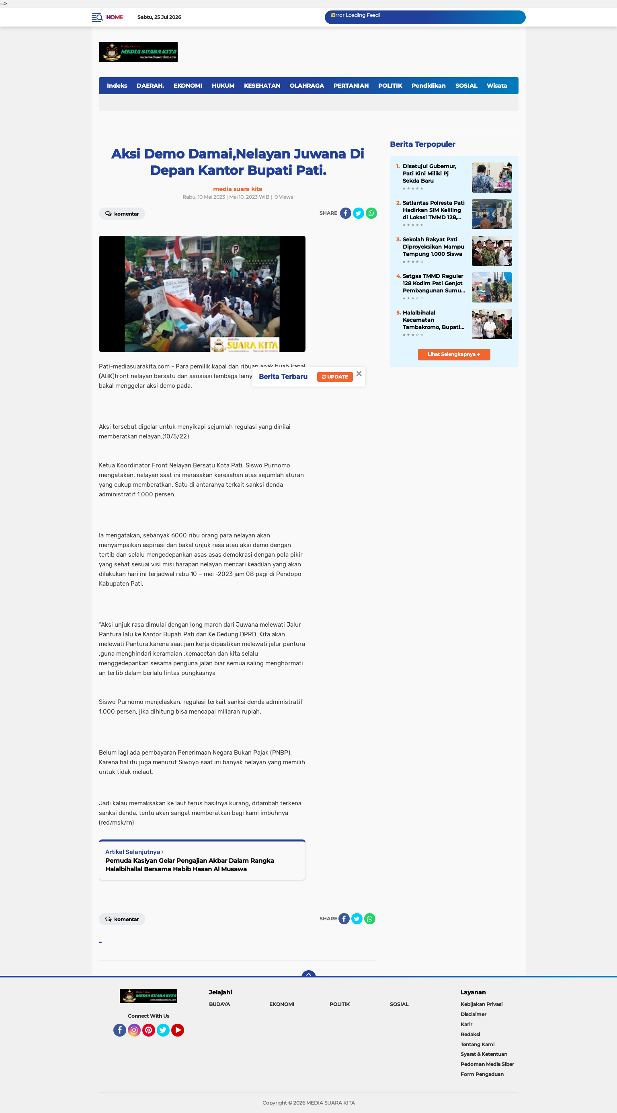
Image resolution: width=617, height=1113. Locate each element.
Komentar (122, 213)
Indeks (117, 85)
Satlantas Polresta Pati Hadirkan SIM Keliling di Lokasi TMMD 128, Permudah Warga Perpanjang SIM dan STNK (434, 210)
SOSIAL (466, 85)
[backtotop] (308, 977)
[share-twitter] (358, 213)
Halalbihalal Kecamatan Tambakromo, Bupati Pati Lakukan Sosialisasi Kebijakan (431, 320)
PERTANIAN (351, 85)
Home (114, 17)
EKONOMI (188, 85)
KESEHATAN (262, 85)
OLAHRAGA (307, 85)
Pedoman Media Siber (487, 1064)
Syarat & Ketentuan (484, 1054)
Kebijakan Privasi (481, 1004)
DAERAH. (150, 85)
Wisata (497, 85)
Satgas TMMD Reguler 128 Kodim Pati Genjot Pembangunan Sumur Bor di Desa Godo (433, 283)
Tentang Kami (477, 1044)
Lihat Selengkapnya (454, 354)
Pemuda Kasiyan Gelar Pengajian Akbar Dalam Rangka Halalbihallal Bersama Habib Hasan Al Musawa (189, 865)
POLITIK (390, 85)
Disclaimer (473, 1014)
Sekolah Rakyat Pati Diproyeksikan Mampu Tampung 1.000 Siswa (433, 246)
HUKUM (223, 85)
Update (335, 377)
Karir (466, 1024)
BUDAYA (219, 1004)
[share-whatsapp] (371, 213)
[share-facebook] (345, 213)
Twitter (167, 1034)
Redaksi (470, 1034)
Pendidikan (429, 85)
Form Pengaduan (482, 1074)
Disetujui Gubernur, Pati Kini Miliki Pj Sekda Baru (429, 173)
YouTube (183, 1034)
